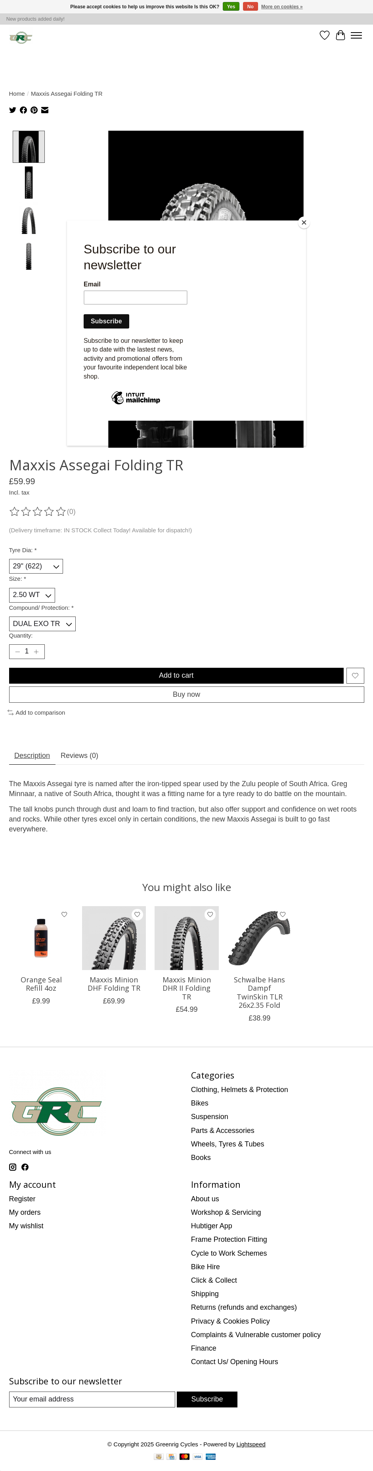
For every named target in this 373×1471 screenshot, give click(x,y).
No (250, 7)
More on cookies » (282, 7)
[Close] (304, 222)
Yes (231, 7)
